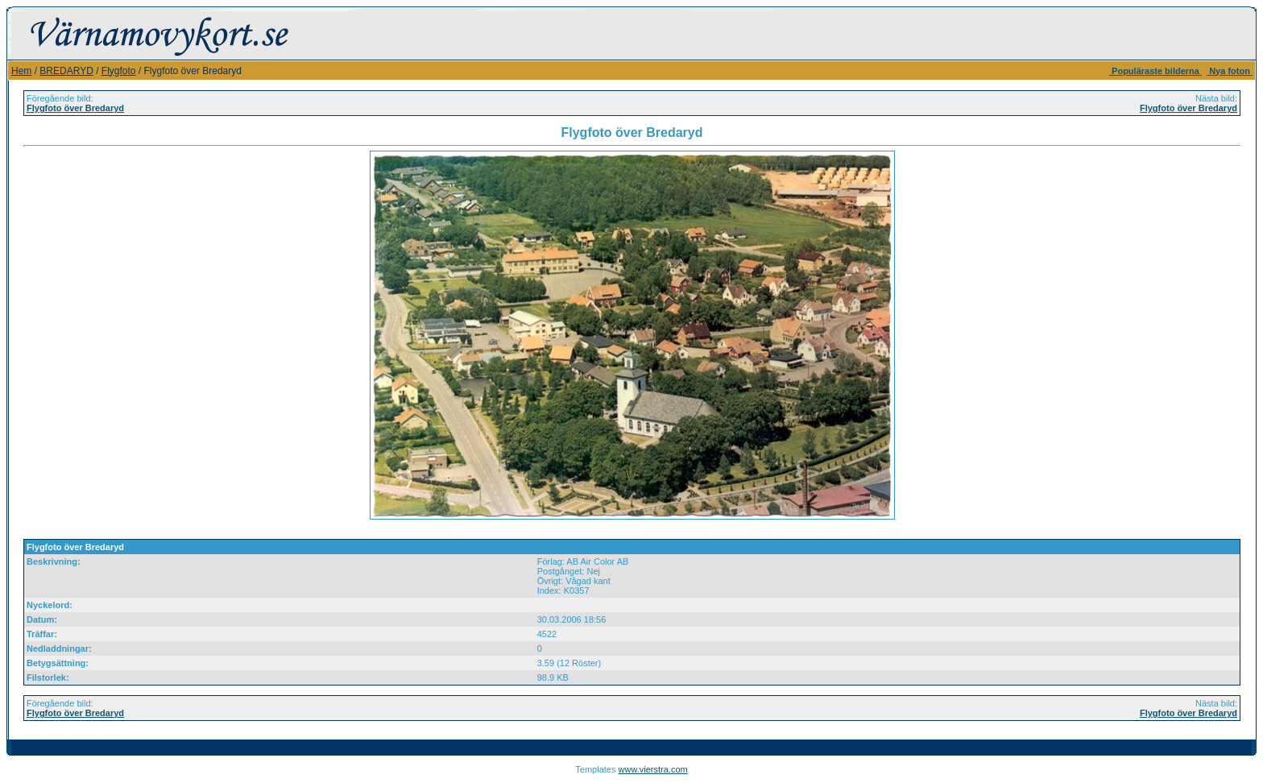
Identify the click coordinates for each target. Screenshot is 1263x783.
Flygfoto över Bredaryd (75, 108)
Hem (21, 71)
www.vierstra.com (653, 769)
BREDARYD (66, 71)
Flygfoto (118, 71)
